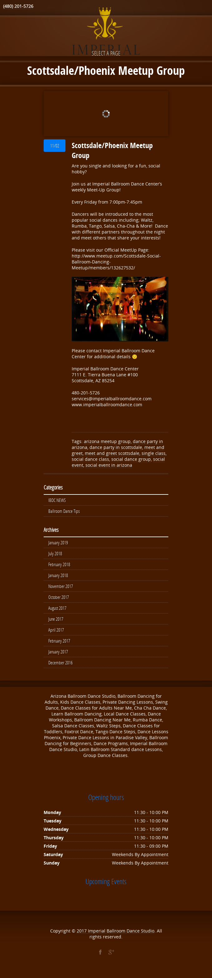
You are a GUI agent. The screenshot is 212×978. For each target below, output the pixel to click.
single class (154, 453)
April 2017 (56, 633)
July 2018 (55, 555)
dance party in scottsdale (115, 447)
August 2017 (57, 611)
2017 (82, 935)
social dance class (90, 459)
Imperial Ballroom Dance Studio (121, 935)
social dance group (131, 459)
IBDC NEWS (57, 500)
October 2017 (58, 599)
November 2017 (60, 588)
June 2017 (55, 622)
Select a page (106, 53)
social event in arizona (108, 465)
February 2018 (59, 566)
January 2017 (58, 656)
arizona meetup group (107, 441)
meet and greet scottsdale (112, 453)
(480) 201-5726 (18, 6)
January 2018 (58, 577)
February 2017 (59, 644)
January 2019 (58, 543)
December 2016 (60, 667)
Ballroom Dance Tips (64, 511)
